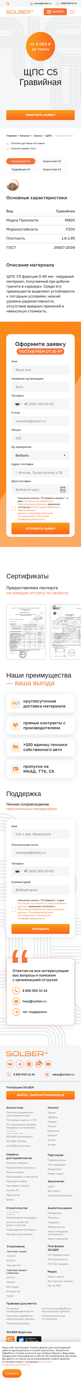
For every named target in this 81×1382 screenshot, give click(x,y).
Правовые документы (21, 1303)
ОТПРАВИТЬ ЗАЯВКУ (41, 528)
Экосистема (14, 1107)
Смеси (38, 135)
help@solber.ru (34, 1001)
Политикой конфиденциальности (34, 917)
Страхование (16, 1246)
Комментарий (20, 882)
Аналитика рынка (60, 1208)
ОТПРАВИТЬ (40, 929)
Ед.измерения (21, 447)
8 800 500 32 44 (34, 990)
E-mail (15, 412)
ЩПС (49, 135)
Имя (14, 361)
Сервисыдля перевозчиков (19, 1156)
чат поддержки (34, 1012)
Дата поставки (21, 481)
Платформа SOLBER (56, 1247)
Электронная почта (24, 844)
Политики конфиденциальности (27, 1363)
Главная (11, 135)
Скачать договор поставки (28, 143)
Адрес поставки (22, 464)
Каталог (25, 135)
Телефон (17, 395)
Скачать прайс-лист (23, 148)
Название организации (27, 378)
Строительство (17, 1208)
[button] (25, 1126)
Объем (16, 430)
